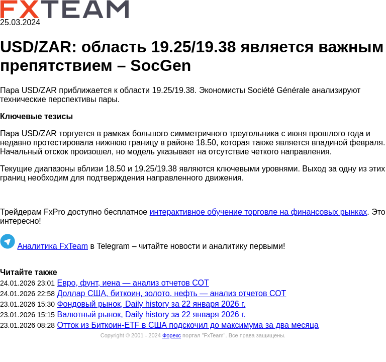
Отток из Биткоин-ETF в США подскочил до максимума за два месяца (188, 325)
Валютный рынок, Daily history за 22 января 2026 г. (151, 314)
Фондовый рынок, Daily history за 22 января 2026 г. (151, 304)
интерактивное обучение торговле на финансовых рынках (258, 212)
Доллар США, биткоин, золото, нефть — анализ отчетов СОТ (171, 293)
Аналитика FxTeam (52, 246)
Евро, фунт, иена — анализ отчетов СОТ (133, 283)
